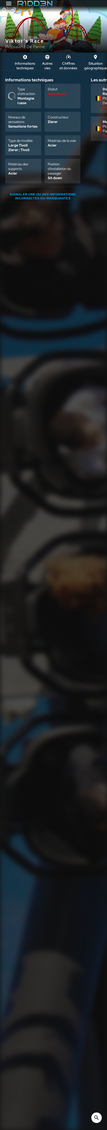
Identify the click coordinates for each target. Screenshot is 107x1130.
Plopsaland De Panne (25, 46)
